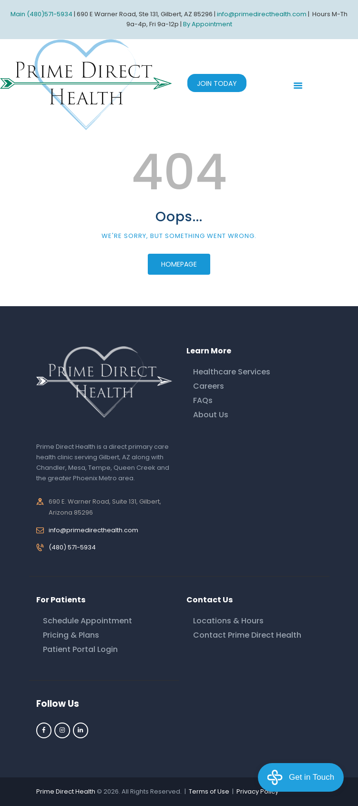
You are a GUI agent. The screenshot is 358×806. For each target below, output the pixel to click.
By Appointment (207, 24)
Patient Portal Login (80, 649)
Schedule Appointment (87, 620)
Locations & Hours (228, 620)
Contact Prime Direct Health (247, 635)
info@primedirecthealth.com (93, 530)
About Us (210, 414)
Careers (208, 386)
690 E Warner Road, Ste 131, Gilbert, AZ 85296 (145, 14)
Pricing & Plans (71, 635)
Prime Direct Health (65, 791)
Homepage (179, 264)
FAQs (203, 400)
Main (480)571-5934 (41, 14)
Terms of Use (209, 791)
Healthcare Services (231, 371)
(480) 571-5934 (72, 547)
